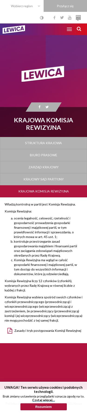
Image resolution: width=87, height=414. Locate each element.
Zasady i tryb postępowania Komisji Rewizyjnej (47, 331)
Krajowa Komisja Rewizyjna (43, 191)
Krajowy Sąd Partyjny (43, 179)
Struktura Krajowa (43, 143)
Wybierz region (22, 6)
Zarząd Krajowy (44, 167)
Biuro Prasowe (43, 155)
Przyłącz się (65, 6)
